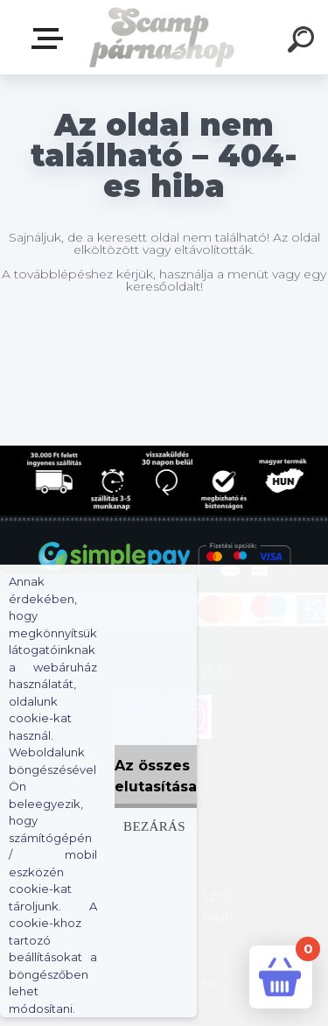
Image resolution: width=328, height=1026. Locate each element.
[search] (303, 42)
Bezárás (154, 826)
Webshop (50, 38)
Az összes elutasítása (156, 776)
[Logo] (162, 37)
